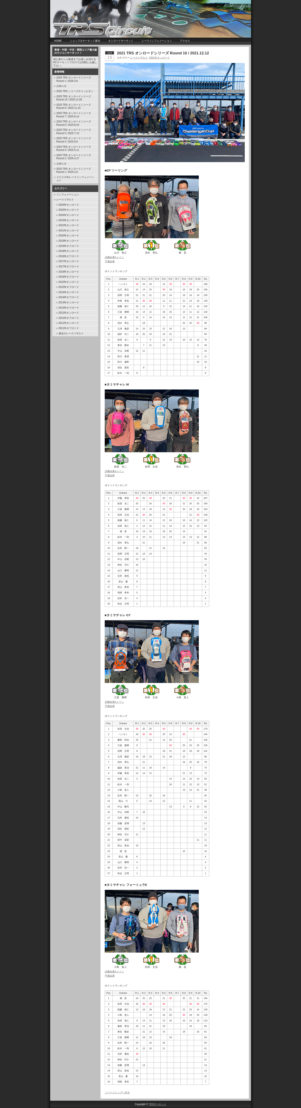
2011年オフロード (69, 328)
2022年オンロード (69, 225)
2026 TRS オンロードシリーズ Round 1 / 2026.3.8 (73, 79)
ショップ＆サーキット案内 (85, 40)
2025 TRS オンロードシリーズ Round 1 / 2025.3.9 (73, 170)
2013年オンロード (69, 302)
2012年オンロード (69, 312)
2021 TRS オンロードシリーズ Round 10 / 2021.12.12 (163, 53)
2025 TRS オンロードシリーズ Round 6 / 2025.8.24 (73, 123)
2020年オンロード (69, 235)
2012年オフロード (69, 317)
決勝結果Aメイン (114, 257)
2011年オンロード (69, 323)
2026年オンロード (69, 204)
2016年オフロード (69, 276)
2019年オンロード (69, 240)
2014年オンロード (69, 292)
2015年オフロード (69, 287)
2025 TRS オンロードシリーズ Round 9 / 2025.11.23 (73, 106)
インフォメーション (67, 194)
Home (58, 40)
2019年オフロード (69, 246)
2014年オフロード (69, 297)
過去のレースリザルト (71, 333)
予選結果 (110, 261)
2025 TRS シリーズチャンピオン (74, 91)
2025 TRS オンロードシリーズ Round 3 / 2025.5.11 (73, 148)
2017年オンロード (69, 261)
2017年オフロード (69, 266)
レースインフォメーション (157, 40)
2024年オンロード (69, 215)
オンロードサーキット (120, 40)
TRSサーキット (157, 1104)
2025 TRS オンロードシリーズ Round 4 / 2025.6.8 (73, 140)
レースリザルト (65, 199)
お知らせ (61, 86)
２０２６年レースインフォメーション (75, 179)
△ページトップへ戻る (117, 1092)
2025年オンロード (69, 209)
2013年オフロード (69, 307)
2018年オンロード (69, 251)
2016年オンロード (69, 271)
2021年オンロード (69, 230)
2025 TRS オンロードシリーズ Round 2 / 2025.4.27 (73, 157)
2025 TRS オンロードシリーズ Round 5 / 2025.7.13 (73, 131)
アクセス (185, 40)
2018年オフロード (69, 256)
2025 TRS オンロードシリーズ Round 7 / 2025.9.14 (73, 115)
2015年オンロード (69, 282)
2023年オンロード (69, 220)
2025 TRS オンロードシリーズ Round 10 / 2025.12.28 (73, 98)
